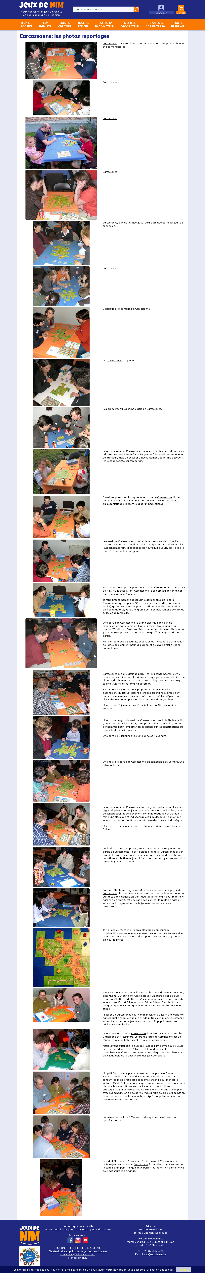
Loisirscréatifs (64, 24)
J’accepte (183, 1269)
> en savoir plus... (78, 1257)
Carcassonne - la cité (153, 500)
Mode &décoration (130, 24)
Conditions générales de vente (78, 1254)
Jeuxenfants (45, 24)
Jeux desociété (26, 24)
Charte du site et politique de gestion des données (77, 1251)
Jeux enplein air (177, 24)
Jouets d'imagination (104, 24)
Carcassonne (110, 43)
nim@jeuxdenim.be (155, 1254)
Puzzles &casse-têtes (155, 24)
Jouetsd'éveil (83, 24)
